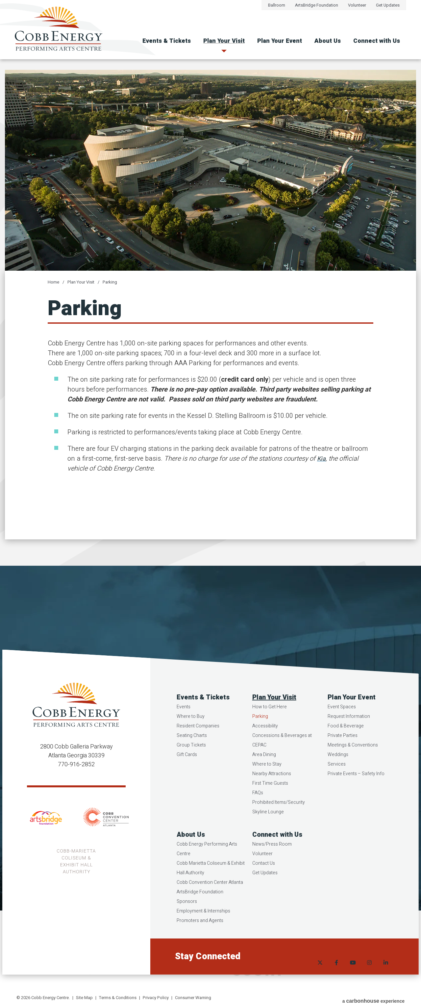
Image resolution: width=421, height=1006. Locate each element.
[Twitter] (319, 975)
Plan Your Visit (224, 41)
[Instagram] (368, 975)
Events (184, 724)
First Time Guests (270, 801)
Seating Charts (193, 753)
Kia (322, 458)
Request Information (348, 734)
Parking (110, 282)
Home (53, 282)
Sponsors (188, 919)
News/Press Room (272, 862)
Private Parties (342, 753)
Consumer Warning (193, 997)
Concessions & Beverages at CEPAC (282, 758)
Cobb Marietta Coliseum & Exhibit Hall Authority (212, 886)
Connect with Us (376, 41)
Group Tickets (192, 763)
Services (336, 782)
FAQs (258, 810)
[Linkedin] (384, 975)
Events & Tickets (166, 41)
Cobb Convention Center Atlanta (211, 900)
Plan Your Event (279, 41)
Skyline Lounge (268, 830)
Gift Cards (188, 772)
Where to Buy (192, 734)
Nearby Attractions (272, 791)
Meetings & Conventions (352, 763)
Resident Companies (199, 744)
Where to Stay (267, 782)
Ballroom (276, 5)
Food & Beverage (345, 744)
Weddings (337, 772)
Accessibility (265, 744)
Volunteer (357, 5)
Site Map (84, 997)
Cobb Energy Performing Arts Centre (208, 867)
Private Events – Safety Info (355, 791)
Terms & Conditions (117, 997)
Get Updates (388, 5)
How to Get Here (270, 724)
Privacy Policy (156, 997)
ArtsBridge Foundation (316, 5)
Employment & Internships (204, 929)
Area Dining (264, 772)
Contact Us (264, 881)
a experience (373, 998)
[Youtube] (352, 975)
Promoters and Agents (201, 938)
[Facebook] (335, 975)
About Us (327, 41)
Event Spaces (341, 724)
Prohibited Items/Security (279, 820)
